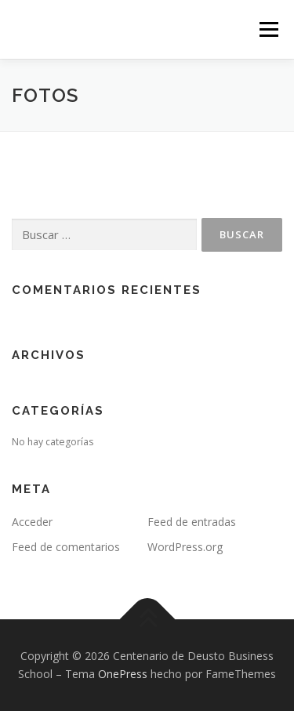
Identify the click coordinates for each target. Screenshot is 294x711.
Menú (268, 29)
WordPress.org (185, 546)
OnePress (122, 673)
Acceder (32, 521)
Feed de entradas (191, 521)
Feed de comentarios (66, 546)
